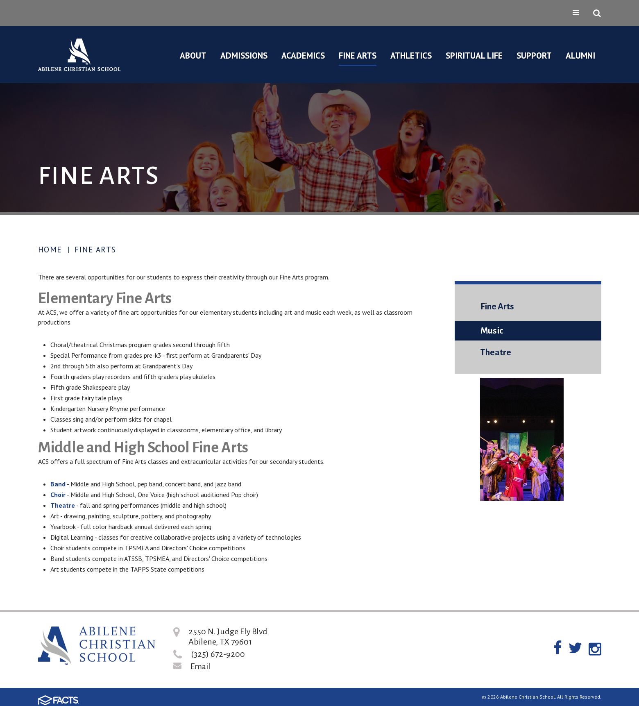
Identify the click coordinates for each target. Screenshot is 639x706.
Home (50, 249)
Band (58, 484)
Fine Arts (95, 249)
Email (200, 666)
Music (491, 331)
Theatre (62, 505)
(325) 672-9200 (218, 653)
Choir (58, 494)
